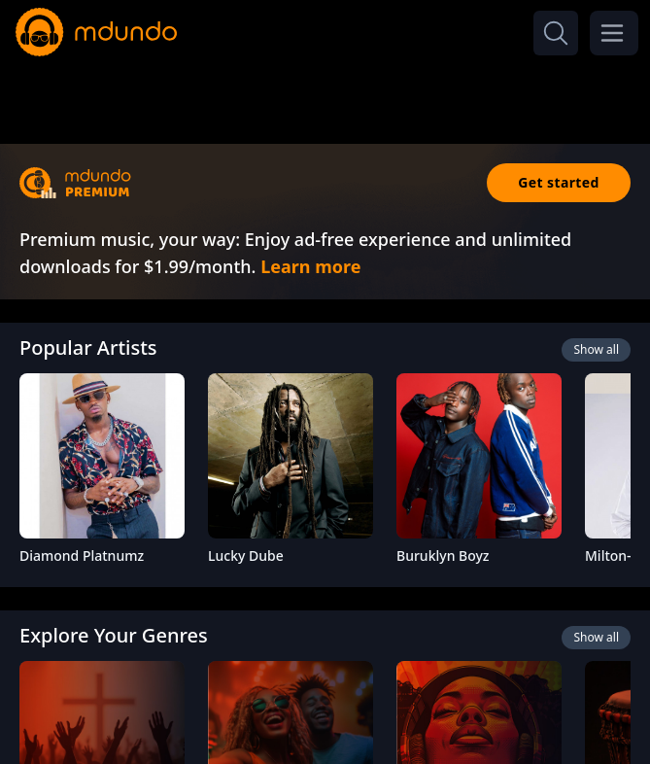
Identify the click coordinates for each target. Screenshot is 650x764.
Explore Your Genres (113, 635)
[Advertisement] (325, 95)
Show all (596, 349)
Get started (558, 182)
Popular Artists (88, 347)
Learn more (310, 266)
